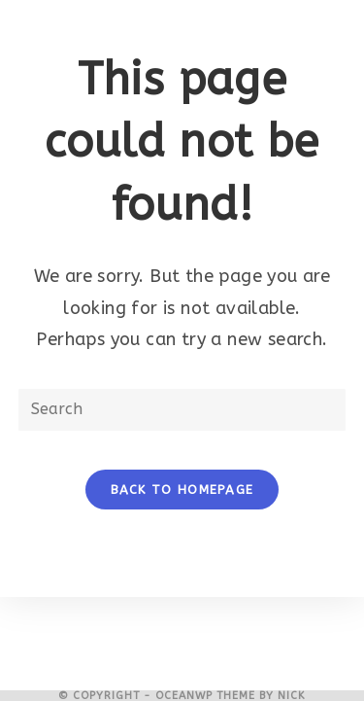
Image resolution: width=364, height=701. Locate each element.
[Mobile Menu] (182, 19)
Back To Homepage (182, 489)
